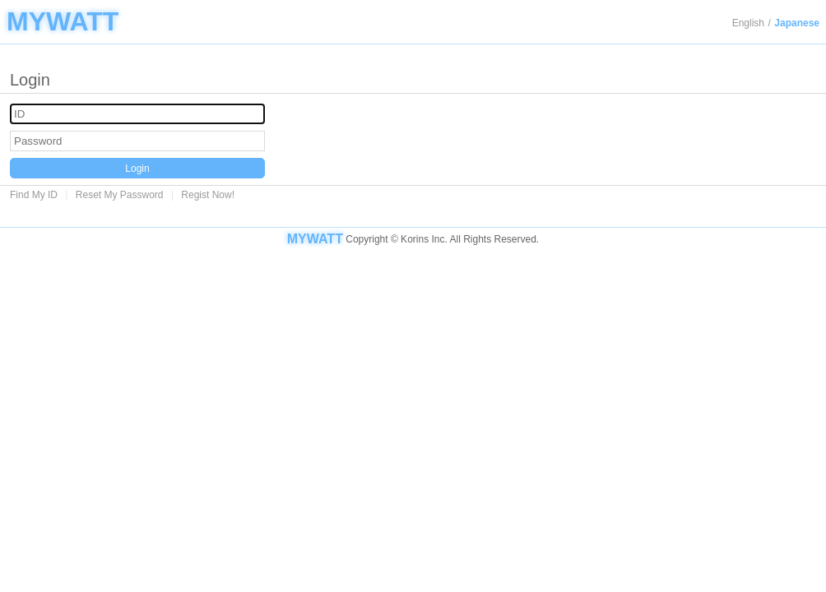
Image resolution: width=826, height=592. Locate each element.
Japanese (796, 23)
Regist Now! (207, 195)
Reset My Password (120, 195)
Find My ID (34, 195)
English (748, 23)
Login (137, 168)
